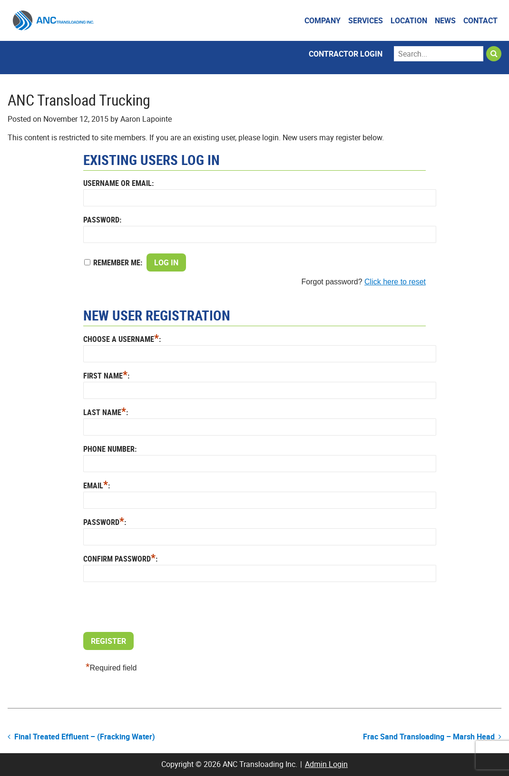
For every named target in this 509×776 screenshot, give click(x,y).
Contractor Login (345, 53)
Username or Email (117, 183)
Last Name (104, 412)
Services (365, 20)
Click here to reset (395, 282)
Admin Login (326, 764)
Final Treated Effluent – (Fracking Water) (84, 736)
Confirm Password (119, 558)
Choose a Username (121, 339)
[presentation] (155, 608)
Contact (480, 20)
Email (95, 485)
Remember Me (116, 262)
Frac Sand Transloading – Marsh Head (429, 736)
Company (322, 20)
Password (101, 219)
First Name (105, 375)
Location (409, 20)
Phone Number (109, 449)
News (445, 20)
